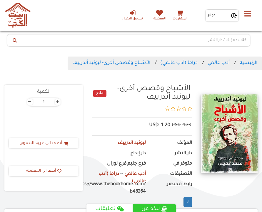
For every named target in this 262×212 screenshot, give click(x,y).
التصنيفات (181, 174)
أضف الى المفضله (43, 171)
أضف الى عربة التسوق (43, 143)
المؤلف (184, 143)
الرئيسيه (248, 63)
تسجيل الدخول (132, 15)
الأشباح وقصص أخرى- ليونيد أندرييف (111, 63)
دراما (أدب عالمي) (179, 63)
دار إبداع (138, 153)
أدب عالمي (219, 63)
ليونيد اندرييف (132, 143)
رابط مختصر (179, 184)
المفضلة (159, 19)
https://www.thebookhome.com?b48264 (119, 188)
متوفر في (182, 163)
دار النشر (183, 153)
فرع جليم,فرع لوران (126, 163)
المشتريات (180, 19)
